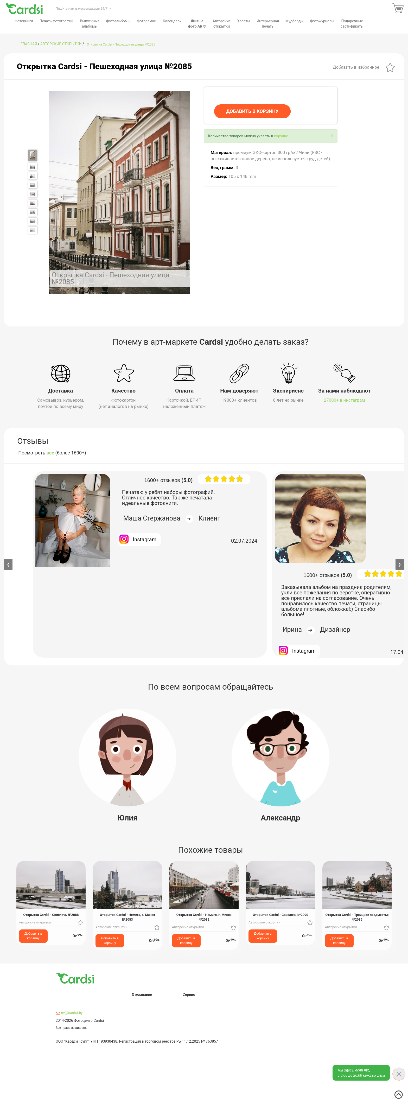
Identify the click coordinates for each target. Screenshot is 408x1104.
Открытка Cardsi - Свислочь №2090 (280, 915)
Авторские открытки (61, 44)
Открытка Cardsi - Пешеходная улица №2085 (121, 44)
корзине (281, 136)
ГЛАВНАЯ (29, 44)
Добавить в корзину (33, 936)
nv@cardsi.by (69, 1013)
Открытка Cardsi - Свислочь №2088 (51, 915)
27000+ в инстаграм (344, 400)
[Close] (331, 135)
